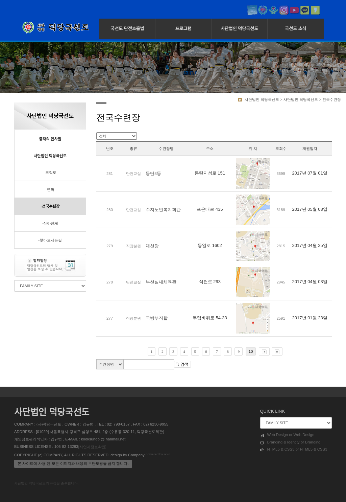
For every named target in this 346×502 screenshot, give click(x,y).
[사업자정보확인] (92, 447)
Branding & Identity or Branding (290, 442)
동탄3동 (153, 173)
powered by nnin (158, 454)
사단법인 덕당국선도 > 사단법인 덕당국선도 (281, 99)
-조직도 (50, 172)
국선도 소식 (295, 28)
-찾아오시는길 (50, 240)
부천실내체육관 (161, 281)
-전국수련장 (50, 206)
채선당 (152, 245)
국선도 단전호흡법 (127, 28)
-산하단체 (50, 223)
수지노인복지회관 (163, 209)
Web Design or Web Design (287, 435)
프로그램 (183, 28)
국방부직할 (157, 318)
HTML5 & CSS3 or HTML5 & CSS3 (293, 449)
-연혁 (50, 189)
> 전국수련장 (330, 99)
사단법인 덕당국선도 (239, 28)
